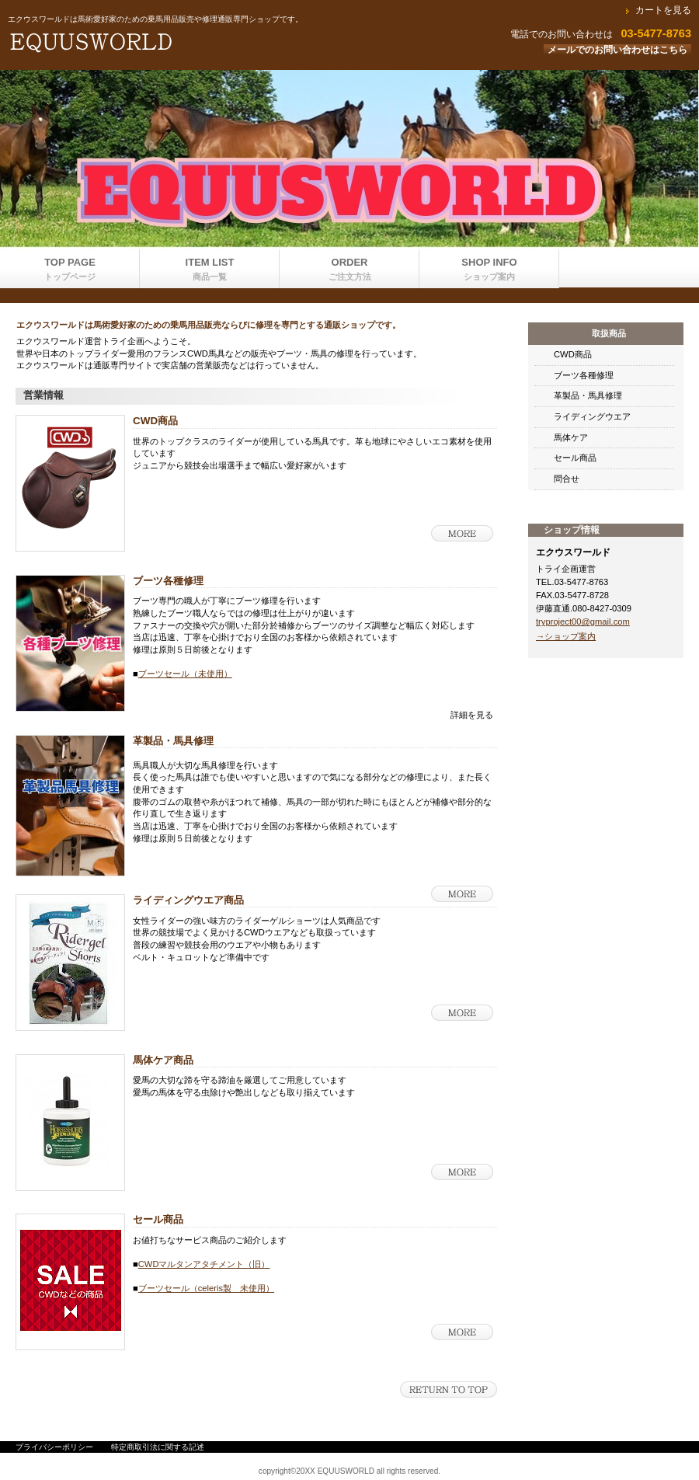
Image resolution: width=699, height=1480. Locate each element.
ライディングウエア (592, 416)
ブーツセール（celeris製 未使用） (206, 1288)
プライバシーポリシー (54, 1447)
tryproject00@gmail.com (583, 621)
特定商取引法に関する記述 (157, 1447)
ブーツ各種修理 (584, 375)
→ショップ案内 (566, 636)
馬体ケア (571, 437)
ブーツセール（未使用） (185, 673)
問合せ (566, 478)
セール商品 (575, 457)
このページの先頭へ (448, 1389)
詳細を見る (462, 533)
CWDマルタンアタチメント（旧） (204, 1264)
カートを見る (663, 10)
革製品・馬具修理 (588, 395)
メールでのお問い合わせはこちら (617, 49)
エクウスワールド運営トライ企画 (194, 42)
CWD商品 (573, 354)
